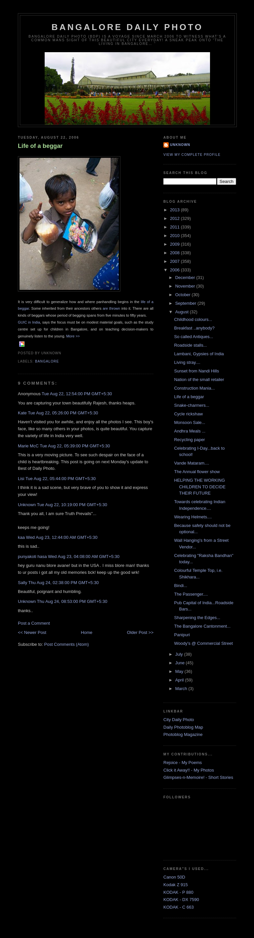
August (182, 311)
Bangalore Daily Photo (127, 27)
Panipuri (182, 634)
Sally (22, 582)
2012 (175, 218)
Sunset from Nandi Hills (196, 370)
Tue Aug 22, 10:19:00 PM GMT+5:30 (72, 504)
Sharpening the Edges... (197, 617)
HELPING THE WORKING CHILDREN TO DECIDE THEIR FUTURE (199, 487)
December (185, 277)
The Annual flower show (197, 471)
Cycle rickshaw (188, 413)
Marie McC (28, 445)
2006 (175, 269)
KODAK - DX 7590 (181, 899)
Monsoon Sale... (189, 422)
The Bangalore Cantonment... (202, 626)
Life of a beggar (40, 146)
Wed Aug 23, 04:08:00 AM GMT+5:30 (83, 556)
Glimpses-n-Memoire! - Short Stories (198, 777)
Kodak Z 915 (175, 884)
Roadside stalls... (190, 345)
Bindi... (180, 585)
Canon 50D (174, 877)
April (180, 679)
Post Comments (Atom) (66, 644)
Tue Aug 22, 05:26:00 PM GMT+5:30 (63, 412)
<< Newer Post (32, 632)
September (186, 303)
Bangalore (47, 361)
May (180, 671)
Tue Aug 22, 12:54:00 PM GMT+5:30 (77, 393)
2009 (175, 244)
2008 (175, 252)
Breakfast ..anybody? (194, 328)
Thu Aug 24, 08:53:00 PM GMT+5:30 (72, 601)
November (185, 286)
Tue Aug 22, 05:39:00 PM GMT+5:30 (75, 445)
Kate (22, 412)
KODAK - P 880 (178, 892)
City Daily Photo (178, 719)
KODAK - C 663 (178, 907)
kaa (21, 537)
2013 (175, 209)
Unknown (27, 504)
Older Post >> (140, 632)
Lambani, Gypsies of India (199, 353)
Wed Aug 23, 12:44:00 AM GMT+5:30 (62, 537)
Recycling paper (189, 439)
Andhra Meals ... (189, 431)
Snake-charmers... (191, 405)
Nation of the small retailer (199, 379)
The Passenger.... (191, 594)
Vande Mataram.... (191, 463)
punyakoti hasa (32, 556)
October (183, 294)
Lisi (21, 478)
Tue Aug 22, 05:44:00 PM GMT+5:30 (60, 478)
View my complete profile (192, 154)
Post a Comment (34, 623)
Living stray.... (187, 362)
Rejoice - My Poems (182, 762)
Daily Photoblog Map (183, 727)
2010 (175, 235)
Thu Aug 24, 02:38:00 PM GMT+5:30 (63, 582)
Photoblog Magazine (183, 734)
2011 (175, 227)
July (179, 654)
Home (87, 632)
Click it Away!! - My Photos (188, 770)
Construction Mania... (194, 388)
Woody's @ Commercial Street (203, 643)
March (182, 688)
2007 (175, 261)
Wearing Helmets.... (193, 516)
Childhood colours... (193, 319)
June (180, 662)
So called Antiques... (193, 336)
